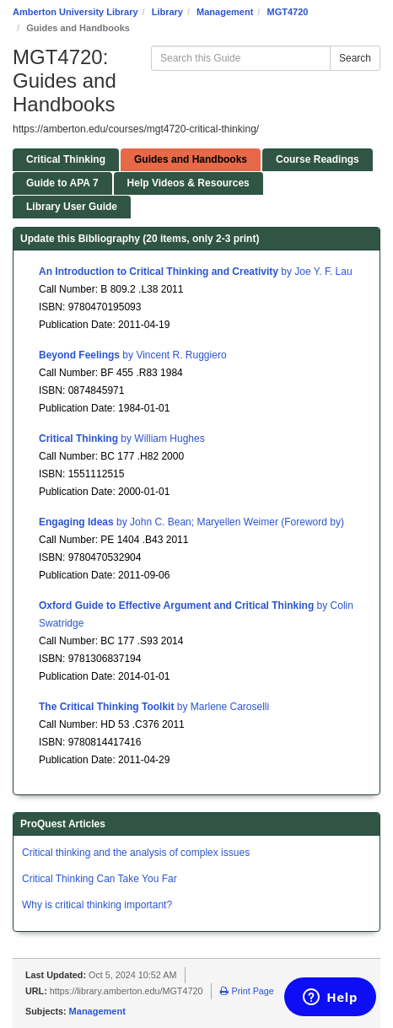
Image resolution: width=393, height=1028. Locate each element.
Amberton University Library (75, 12)
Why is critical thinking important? (97, 905)
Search (355, 58)
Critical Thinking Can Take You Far (99, 879)
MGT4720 (287, 12)
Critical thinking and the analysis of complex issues (136, 852)
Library (167, 12)
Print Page (246, 991)
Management (224, 12)
